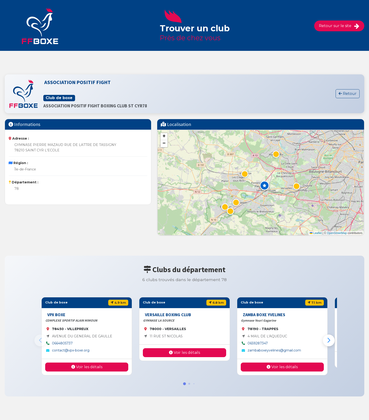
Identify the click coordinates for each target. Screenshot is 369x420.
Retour (348, 93)
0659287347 (258, 343)
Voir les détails (86, 367)
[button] (264, 185)
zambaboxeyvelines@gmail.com (274, 350)
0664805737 (62, 343)
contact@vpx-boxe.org (70, 350)
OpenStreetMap (337, 233)
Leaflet (316, 233)
